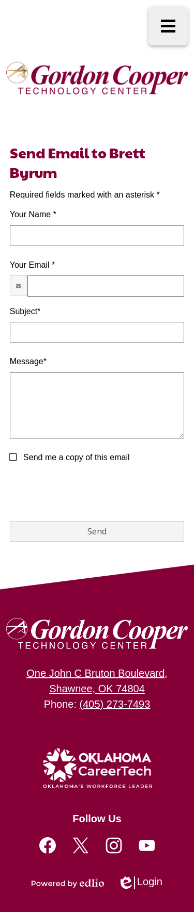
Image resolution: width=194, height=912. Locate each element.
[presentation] (88, 493)
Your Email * (32, 264)
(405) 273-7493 (115, 704)
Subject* (25, 311)
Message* (28, 361)
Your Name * (33, 214)
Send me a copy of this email (75, 457)
